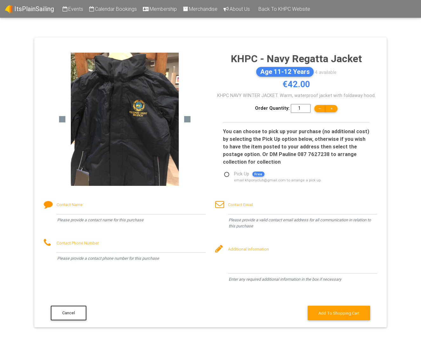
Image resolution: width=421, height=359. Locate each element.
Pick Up (277, 175)
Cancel (68, 313)
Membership (159, 9)
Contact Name (70, 204)
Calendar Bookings (112, 9)
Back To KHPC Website (284, 9)
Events (72, 9)
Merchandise (199, 9)
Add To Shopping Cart (338, 313)
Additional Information (248, 249)
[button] (62, 119)
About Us (236, 9)
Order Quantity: (272, 108)
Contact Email (240, 204)
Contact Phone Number (78, 243)
